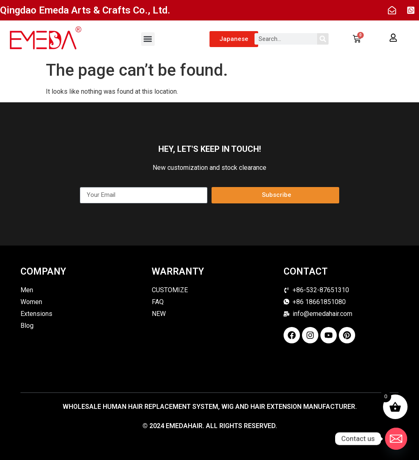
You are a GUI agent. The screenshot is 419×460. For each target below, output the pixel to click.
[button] (148, 39)
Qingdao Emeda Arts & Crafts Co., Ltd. (85, 10)
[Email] (396, 439)
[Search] (323, 39)
